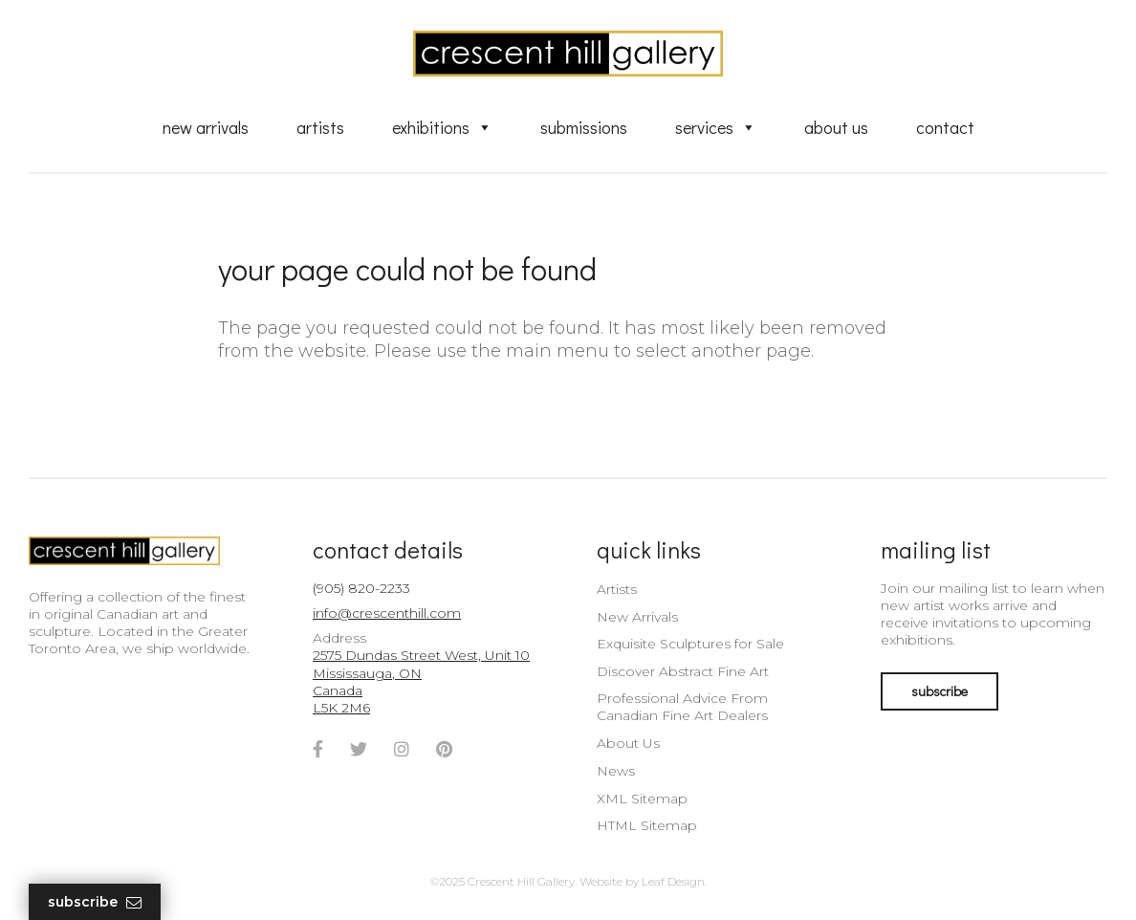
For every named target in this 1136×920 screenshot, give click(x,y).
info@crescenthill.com (387, 613)
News (616, 770)
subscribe (939, 691)
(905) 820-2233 (361, 588)
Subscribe (95, 902)
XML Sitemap (642, 798)
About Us (836, 127)
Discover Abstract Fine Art (683, 671)
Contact (945, 127)
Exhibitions (442, 127)
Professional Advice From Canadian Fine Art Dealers (682, 707)
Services (715, 127)
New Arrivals (206, 127)
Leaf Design (673, 881)
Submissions (583, 127)
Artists (320, 127)
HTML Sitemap (647, 825)
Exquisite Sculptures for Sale (690, 643)
